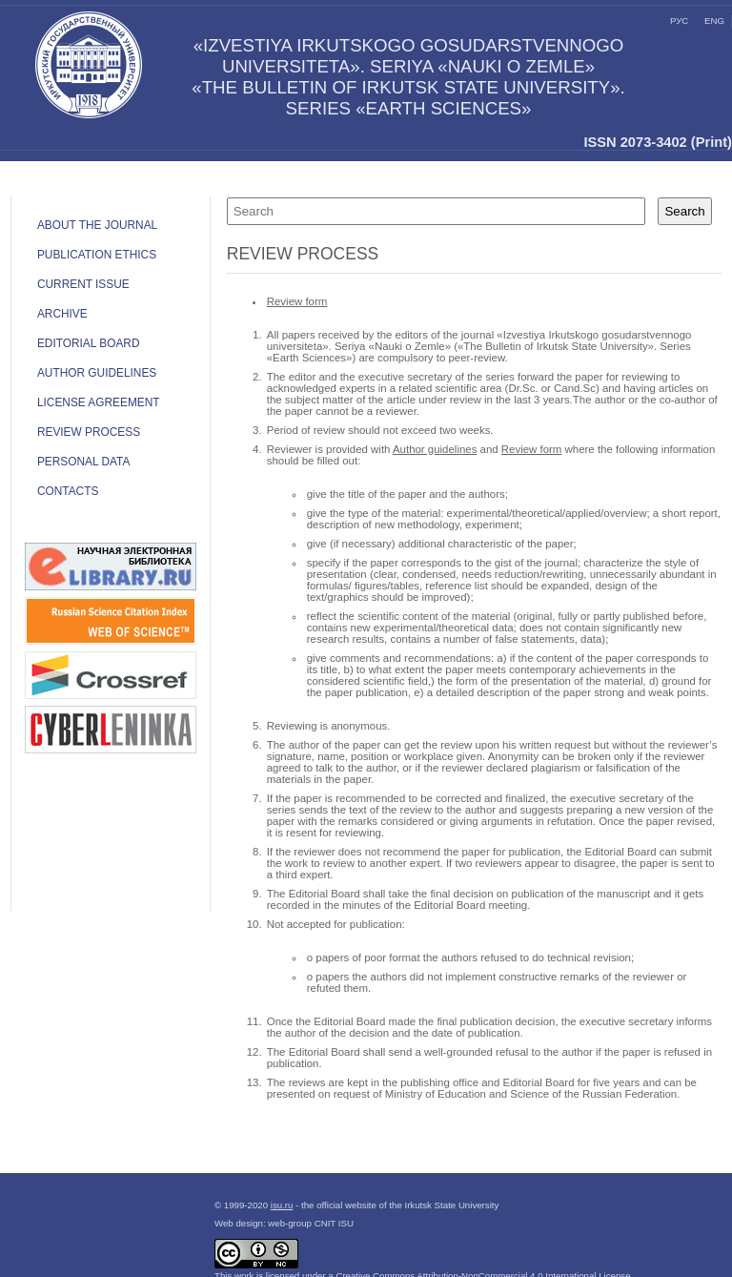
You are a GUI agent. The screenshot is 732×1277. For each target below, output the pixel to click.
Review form (297, 301)
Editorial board (88, 343)
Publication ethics (96, 254)
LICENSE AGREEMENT (98, 402)
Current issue (83, 284)
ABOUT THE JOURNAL (97, 225)
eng (714, 20)
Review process (88, 432)
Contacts (67, 491)
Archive (62, 313)
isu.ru (282, 1205)
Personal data (83, 461)
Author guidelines (96, 373)
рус (679, 20)
